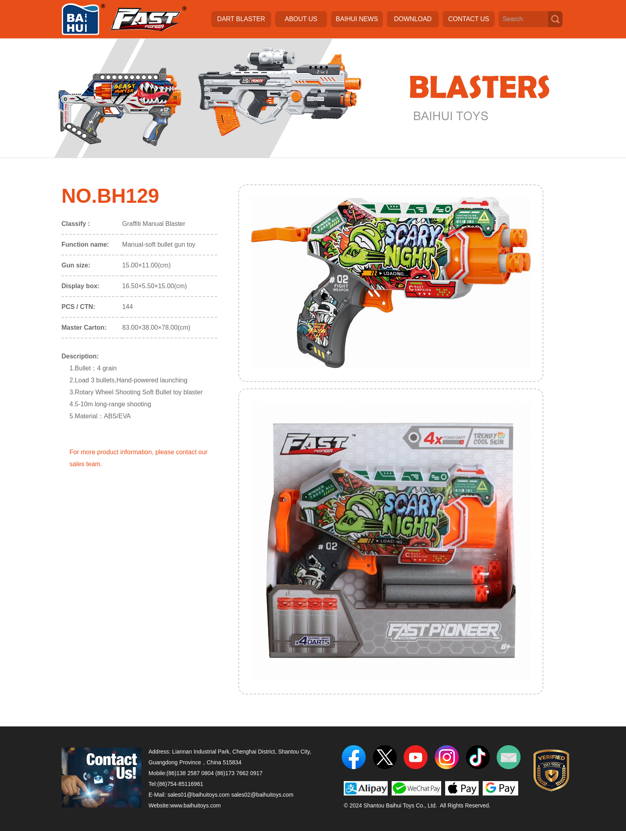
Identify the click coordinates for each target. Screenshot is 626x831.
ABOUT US (301, 19)
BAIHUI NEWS (357, 19)
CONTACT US (468, 19)
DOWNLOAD (413, 19)
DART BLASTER (241, 19)
